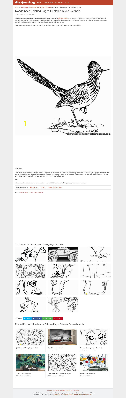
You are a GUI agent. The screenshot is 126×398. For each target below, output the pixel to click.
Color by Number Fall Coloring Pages (59, 373)
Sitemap (49, 390)
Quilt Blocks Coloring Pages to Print (27, 348)
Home (39, 2)
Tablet (42, 187)
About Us (76, 390)
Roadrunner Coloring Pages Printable (31, 192)
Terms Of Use (69, 390)
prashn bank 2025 (87, 394)
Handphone (33, 187)
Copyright (62, 390)
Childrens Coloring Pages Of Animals (91, 348)
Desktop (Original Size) (55, 187)
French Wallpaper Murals (55, 348)
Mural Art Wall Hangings (23, 373)
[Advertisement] (63, 42)
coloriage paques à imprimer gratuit (72, 394)
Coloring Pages (48, 2)
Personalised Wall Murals (87, 373)
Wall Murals (59, 2)
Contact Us (56, 390)
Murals (67, 2)
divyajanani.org (25, 2)
